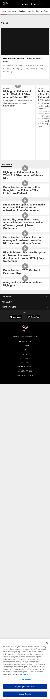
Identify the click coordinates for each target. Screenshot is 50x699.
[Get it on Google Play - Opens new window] (33, 608)
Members (25, 508)
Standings (25, 453)
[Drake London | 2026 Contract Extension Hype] (25, 355)
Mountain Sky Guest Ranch (25, 581)
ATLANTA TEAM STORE (25, 561)
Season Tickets (25, 517)
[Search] (42, 4)
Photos (25, 400)
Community (25, 414)
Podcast (25, 405)
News (25, 391)
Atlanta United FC (25, 577)
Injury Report (25, 444)
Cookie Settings (25, 679)
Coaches (25, 457)
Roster (25, 434)
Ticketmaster (25, 522)
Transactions (25, 448)
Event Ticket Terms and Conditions (25, 535)
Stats (25, 439)
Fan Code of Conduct (25, 492)
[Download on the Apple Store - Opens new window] (15, 607)
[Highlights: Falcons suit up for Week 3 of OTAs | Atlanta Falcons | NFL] (25, 259)
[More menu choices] (46, 4)
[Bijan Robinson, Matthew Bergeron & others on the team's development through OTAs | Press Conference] (25, 340)
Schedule (25, 430)
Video (25, 395)
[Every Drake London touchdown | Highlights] (25, 367)
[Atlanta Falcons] (25, 618)
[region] (25, 669)
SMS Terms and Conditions (25, 545)
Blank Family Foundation (25, 572)
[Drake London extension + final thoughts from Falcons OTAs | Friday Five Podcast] (25, 274)
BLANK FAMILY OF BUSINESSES (25, 567)
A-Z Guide (25, 483)
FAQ (25, 540)
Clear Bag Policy (25, 487)
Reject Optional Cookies (25, 687)
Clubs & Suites (25, 526)
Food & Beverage (25, 496)
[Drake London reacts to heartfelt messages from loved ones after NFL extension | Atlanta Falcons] (25, 324)
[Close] (47, 643)
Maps (25, 473)
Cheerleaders (25, 409)
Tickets (25, 512)
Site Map (25, 418)
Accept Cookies (25, 694)
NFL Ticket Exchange (25, 531)
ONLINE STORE (25, 556)
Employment (25, 636)
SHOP (25, 551)
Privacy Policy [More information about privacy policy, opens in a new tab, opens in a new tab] (22, 674)
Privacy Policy (25, 631)
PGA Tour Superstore (25, 586)
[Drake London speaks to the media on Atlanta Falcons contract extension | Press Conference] (25, 291)
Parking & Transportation (25, 478)
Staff (25, 462)
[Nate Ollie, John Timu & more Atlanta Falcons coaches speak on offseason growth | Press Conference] (25, 308)
